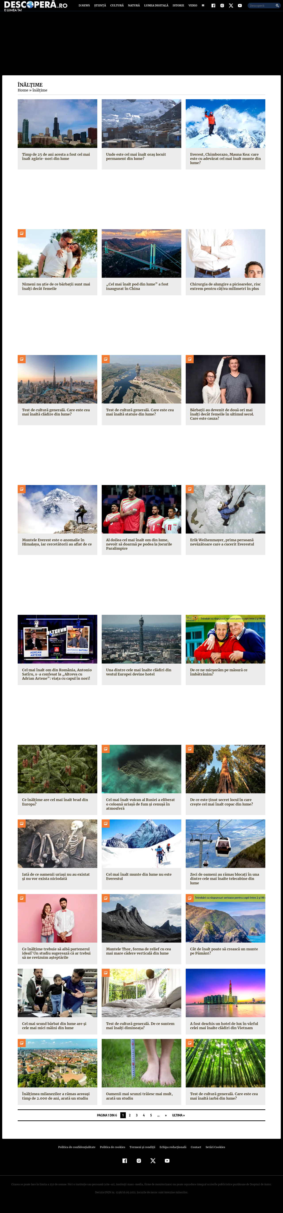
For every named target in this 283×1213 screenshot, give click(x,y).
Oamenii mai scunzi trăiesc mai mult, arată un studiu (138, 1104)
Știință (100, 9)
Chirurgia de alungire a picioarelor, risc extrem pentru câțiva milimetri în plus (224, 294)
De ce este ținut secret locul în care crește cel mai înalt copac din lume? (221, 809)
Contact (194, 1155)
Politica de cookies (113, 1155)
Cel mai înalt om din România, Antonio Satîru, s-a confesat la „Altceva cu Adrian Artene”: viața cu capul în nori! (57, 681)
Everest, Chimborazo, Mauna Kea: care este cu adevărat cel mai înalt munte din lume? (224, 166)
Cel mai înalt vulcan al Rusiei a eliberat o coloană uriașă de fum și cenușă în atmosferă (141, 811)
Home (23, 98)
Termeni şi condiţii (141, 1155)
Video (192, 9)
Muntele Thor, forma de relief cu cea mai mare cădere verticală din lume (141, 959)
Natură (133, 9)
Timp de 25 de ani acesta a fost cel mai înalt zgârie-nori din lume (55, 164)
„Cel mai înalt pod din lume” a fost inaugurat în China (136, 294)
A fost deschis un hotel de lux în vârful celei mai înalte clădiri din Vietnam (223, 1033)
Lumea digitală (155, 9)
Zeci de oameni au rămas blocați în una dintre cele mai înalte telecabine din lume (224, 886)
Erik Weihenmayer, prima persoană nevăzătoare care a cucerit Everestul (221, 550)
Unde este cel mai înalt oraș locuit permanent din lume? (135, 164)
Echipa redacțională (172, 1155)
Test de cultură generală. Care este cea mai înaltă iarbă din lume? (223, 1104)
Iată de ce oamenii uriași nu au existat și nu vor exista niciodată (56, 884)
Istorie (177, 9)
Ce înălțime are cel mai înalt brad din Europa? (54, 809)
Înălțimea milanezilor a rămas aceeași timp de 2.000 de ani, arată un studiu (55, 1104)
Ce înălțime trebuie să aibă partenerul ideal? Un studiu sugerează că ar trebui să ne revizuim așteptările (55, 961)
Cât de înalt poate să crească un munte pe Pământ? (223, 959)
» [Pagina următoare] (166, 1123)
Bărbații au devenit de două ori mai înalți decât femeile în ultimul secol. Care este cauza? (225, 422)
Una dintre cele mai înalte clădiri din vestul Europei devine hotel (137, 679)
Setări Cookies (213, 1155)
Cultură (116, 9)
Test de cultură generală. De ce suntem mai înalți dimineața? (139, 1033)
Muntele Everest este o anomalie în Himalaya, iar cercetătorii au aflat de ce (55, 550)
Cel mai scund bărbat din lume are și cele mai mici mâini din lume (57, 1033)
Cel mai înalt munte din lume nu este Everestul (138, 884)
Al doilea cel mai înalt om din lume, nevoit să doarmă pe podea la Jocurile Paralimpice (138, 552)
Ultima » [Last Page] (178, 1123)
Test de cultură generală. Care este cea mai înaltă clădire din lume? (55, 420)
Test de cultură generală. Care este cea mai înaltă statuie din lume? (139, 420)
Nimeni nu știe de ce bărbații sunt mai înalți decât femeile (55, 294)
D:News (85, 9)
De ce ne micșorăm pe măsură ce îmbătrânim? (218, 679)
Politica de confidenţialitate (79, 1155)
